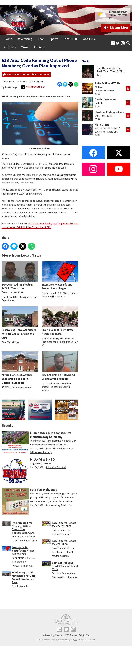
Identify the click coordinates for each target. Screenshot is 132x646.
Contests (10, 47)
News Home (13, 74)
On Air (25, 47)
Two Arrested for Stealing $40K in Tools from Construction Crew (20, 277)
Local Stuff (70, 39)
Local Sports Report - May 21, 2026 (65, 542)
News (40, 39)
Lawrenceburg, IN (118, 12)
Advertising (24, 39)
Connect (39, 47)
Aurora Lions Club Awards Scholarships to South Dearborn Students (20, 367)
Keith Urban (102, 124)
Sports (54, 39)
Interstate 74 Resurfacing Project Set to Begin (60, 275)
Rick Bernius (104, 68)
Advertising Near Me (53, 635)
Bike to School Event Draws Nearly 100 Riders (60, 320)
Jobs (85, 39)
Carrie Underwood (105, 99)
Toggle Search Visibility (128, 43)
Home (8, 39)
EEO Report (71, 635)
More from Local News (37, 74)
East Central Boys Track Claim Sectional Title (65, 566)
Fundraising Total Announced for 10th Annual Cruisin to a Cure (20, 322)
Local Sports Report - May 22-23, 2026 (65, 524)
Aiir (75, 639)
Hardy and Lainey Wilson (109, 112)
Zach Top (102, 71)
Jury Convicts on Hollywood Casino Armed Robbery (60, 365)
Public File (84, 635)
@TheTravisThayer (33, 87)
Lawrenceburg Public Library (60, 505)
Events (7, 425)
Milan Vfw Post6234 (56, 467)
